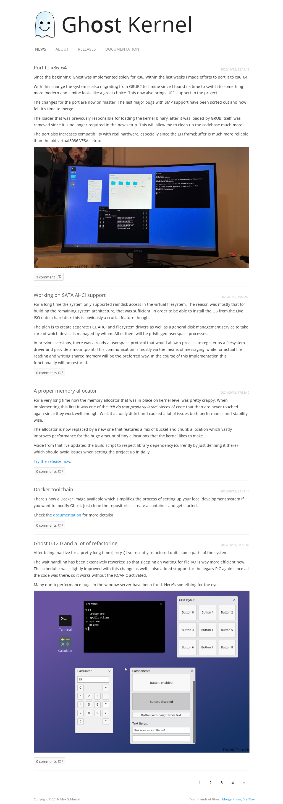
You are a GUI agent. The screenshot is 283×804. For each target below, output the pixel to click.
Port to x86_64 (50, 67)
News (40, 49)
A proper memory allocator (65, 390)
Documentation (122, 49)
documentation (67, 515)
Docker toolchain (53, 489)
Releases (87, 49)
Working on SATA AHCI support (70, 295)
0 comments (46, 372)
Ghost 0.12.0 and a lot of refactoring (75, 543)
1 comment (45, 277)
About (62, 49)
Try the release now (52, 461)
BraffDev (249, 799)
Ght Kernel (116, 24)
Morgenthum (231, 799)
